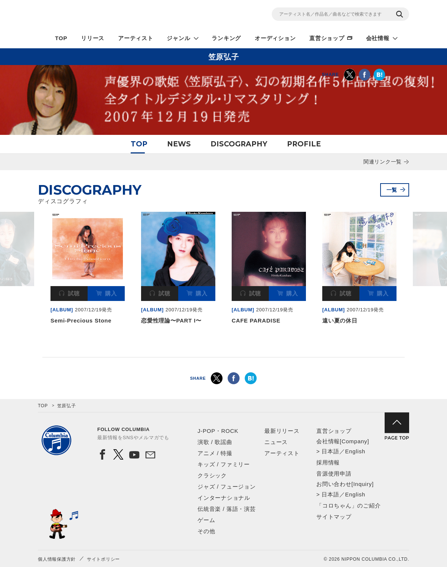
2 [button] (228, 343)
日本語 (330, 451)
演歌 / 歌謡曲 (215, 442)
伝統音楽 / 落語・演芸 (227, 509)
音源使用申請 (334, 473)
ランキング (226, 38)
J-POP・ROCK (218, 431)
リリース (92, 38)
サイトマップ (334, 516)
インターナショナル (224, 498)
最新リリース (282, 431)
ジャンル (178, 38)
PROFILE (304, 144)
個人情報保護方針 (57, 559)
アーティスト (135, 38)
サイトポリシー (103, 559)
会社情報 (377, 38)
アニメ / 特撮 (215, 453)
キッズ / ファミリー (224, 464)
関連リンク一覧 (382, 162)
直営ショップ (327, 38)
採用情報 (328, 462)
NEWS (179, 144)
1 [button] (219, 343)
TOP (61, 38)
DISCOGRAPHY (239, 144)
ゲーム (206, 520)
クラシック (212, 475)
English (355, 451)
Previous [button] (42, 255)
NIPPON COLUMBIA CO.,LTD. (105, 15)
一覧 (392, 190)
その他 (206, 531)
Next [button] (404, 255)
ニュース (276, 442)
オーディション (275, 38)
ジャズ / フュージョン (227, 486)
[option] (87, 269)
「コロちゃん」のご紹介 (348, 505)
